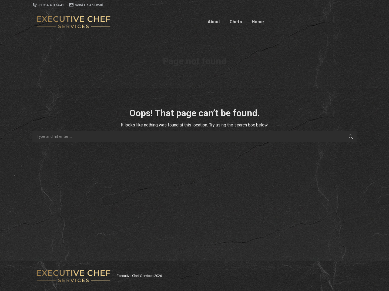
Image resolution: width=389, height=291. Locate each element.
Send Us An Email (86, 5)
